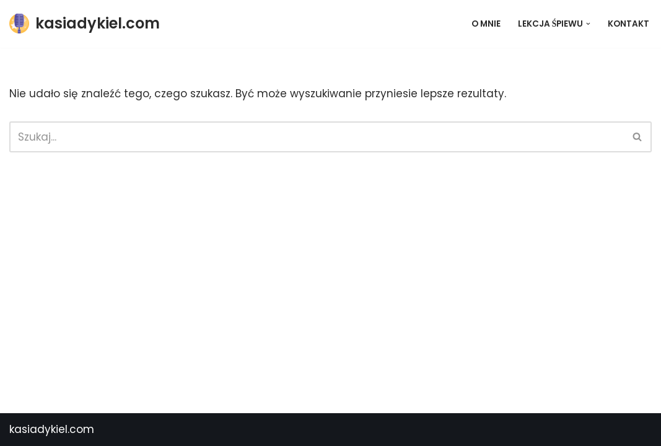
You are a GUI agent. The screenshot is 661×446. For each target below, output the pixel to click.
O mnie (486, 24)
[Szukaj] (316, 136)
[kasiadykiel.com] (84, 24)
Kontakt (628, 24)
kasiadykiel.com (51, 429)
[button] (588, 24)
